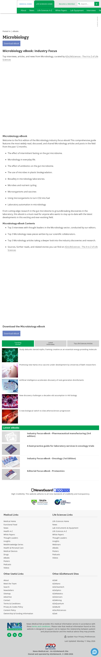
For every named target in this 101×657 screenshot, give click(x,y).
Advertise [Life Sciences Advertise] (8, 597)
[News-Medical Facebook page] (9, 635)
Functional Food (10, 524)
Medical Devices (10, 551)
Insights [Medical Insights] (7, 541)
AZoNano (56, 583)
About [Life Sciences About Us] (6, 580)
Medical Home (25, 4)
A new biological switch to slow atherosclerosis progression (44, 411)
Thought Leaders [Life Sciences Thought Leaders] (59, 538)
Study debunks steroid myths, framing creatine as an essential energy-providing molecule (58, 349)
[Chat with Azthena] (94, 652)
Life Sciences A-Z (59, 531)
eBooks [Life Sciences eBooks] (55, 548)
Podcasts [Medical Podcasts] (7, 564)
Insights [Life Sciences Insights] (55, 541)
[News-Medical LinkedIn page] (20, 635)
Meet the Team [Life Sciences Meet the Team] (10, 583)
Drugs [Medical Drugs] (6, 554)
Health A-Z (8, 531)
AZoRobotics (57, 593)
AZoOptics (56, 590)
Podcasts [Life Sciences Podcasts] (56, 554)
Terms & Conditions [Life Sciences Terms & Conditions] (12, 603)
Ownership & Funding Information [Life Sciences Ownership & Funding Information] (18, 613)
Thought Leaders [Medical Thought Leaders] (11, 538)
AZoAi (54, 613)
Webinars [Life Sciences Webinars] (56, 544)
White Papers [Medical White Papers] (9, 534)
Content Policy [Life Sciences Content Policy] (10, 610)
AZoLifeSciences (59, 610)
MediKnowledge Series (13, 544)
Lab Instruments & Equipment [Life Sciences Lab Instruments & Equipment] (65, 528)
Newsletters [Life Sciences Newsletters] (9, 590)
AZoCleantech (58, 587)
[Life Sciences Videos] (55, 558)
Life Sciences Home (44, 4)
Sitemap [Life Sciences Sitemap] (7, 593)
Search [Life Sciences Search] (6, 587)
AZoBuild (56, 607)
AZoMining (57, 600)
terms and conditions (41, 626)
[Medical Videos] (6, 568)
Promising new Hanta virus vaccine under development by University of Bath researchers (57, 365)
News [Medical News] (6, 528)
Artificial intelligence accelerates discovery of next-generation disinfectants (51, 380)
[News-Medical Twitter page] (15, 635)
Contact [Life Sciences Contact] (7, 600)
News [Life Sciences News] (54, 524)
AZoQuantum (58, 603)
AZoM (54, 580)
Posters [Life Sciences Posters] (55, 551)
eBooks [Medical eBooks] (7, 558)
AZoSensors (57, 597)
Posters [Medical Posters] (7, 561)
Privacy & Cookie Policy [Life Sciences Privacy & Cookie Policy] (13, 607)
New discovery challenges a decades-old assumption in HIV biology (48, 395)
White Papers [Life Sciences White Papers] (58, 534)
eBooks (16, 31)
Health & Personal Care (13, 548)
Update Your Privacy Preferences (79, 636)
